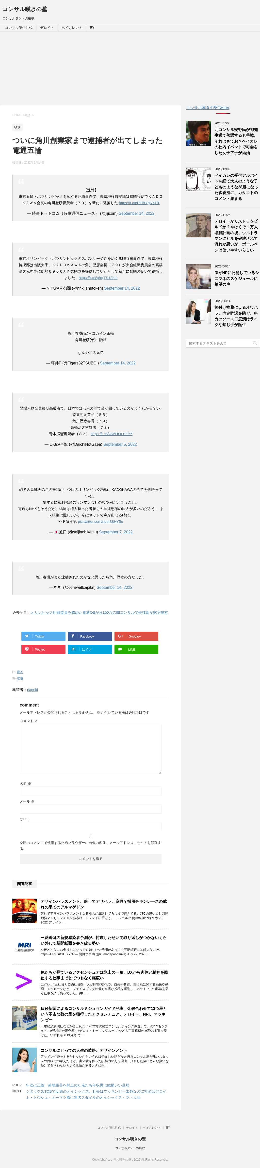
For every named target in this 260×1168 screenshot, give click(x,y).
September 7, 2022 (116, 532)
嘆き (20, 672)
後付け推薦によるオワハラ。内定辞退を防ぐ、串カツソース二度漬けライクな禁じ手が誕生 (236, 316)
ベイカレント (72, 28)
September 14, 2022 (136, 213)
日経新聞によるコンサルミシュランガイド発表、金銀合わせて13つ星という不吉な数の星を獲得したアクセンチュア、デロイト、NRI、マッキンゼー (104, 1014)
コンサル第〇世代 (18, 28)
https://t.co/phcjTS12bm (98, 278)
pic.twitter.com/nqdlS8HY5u (100, 521)
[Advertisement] (130, 68)
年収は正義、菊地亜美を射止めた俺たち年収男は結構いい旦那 (77, 1085)
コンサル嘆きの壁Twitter (207, 108)
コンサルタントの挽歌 (130, 1148)
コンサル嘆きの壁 (24, 9)
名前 (25, 784)
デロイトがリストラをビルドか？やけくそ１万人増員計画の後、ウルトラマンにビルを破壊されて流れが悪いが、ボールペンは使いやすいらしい (236, 235)
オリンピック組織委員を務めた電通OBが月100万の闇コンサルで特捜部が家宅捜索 (99, 612)
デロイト (47, 28)
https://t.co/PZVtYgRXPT (139, 203)
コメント (29, 721)
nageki (32, 690)
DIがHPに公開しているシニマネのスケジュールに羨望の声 (236, 278)
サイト (25, 819)
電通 (20, 678)
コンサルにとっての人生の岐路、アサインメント (84, 1050)
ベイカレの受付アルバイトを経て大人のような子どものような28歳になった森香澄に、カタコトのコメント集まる (236, 187)
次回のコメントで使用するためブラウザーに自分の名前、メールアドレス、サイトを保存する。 (90, 846)
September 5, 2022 (120, 444)
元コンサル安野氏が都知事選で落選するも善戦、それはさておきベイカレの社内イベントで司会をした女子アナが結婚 (236, 141)
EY (92, 28)
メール (27, 801)
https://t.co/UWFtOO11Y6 (111, 434)
